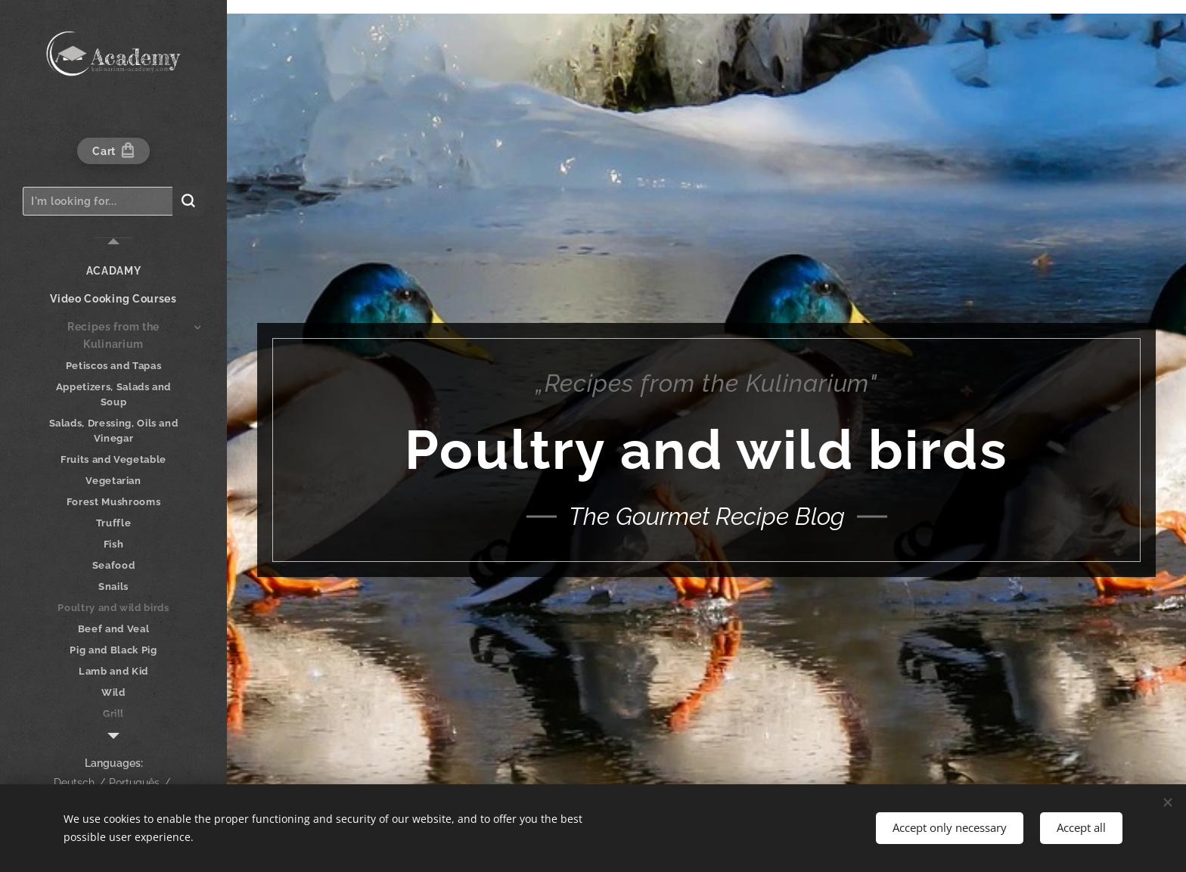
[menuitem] (113, 271)
